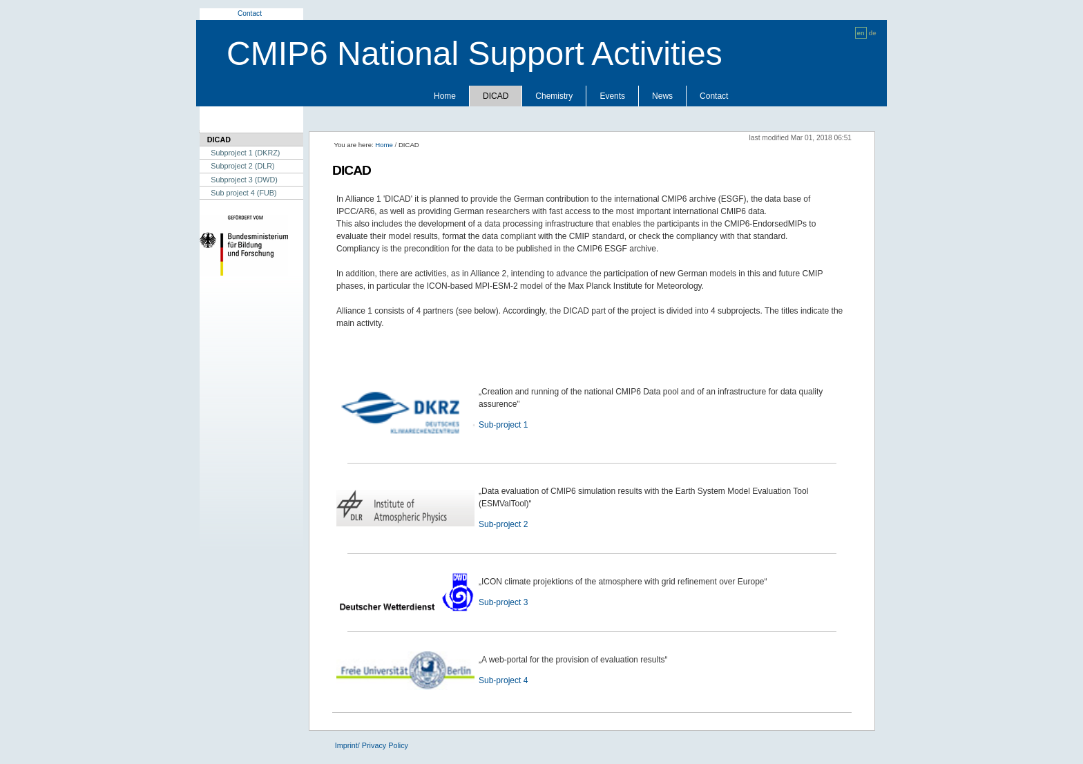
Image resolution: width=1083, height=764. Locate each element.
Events (612, 96)
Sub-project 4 (503, 680)
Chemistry (554, 96)
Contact (250, 13)
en (861, 33)
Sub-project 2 (503, 524)
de (872, 33)
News (662, 96)
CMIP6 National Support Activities (474, 53)
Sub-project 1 (503, 425)
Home (445, 96)
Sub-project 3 (503, 602)
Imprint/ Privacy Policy (371, 745)
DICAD (495, 96)
